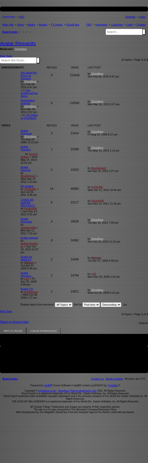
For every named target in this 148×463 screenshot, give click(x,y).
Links (130, 24)
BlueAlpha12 (28, 175)
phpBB (47, 385)
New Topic (6, 56)
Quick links (8, 16)
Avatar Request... (27, 274)
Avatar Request (26, 148)
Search (144, 32)
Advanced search (41, 60)
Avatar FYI (27, 288)
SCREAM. (30, 189)
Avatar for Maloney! (26, 258)
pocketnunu (31, 291)
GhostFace (72, 24)
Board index (10, 31)
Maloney (29, 262)
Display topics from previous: (46, 304)
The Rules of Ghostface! (29, 116)
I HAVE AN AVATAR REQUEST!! (28, 202)
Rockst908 (30, 208)
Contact (141, 24)
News (20, 24)
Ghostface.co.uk (47, 390)
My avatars (27, 186)
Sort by (87, 304)
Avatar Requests (18, 43)
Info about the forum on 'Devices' (29, 75)
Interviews (101, 24)
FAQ (89, 24)
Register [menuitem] (130, 16)
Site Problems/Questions (29, 93)
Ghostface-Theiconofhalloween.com (77, 390)
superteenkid (28, 227)
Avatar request (29, 237)
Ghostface (21, 48)
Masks (31, 24)
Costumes (117, 24)
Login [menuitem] (142, 16)
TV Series (56, 24)
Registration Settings (28, 102)
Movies (43, 24)
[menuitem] (114, 378)
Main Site (8, 24)
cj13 (26, 278)
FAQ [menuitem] (21, 16)
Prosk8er (113, 385)
